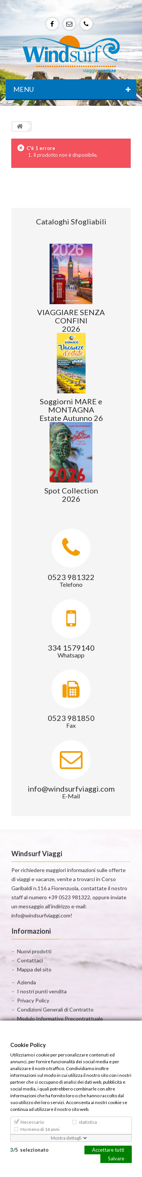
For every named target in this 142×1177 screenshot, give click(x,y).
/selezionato (29, 1149)
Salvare (116, 1158)
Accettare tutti (108, 1149)
